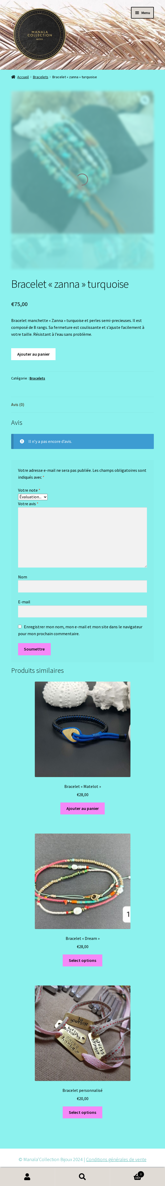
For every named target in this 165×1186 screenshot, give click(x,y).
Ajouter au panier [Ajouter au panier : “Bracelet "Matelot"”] (82, 808)
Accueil (23, 77)
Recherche (82, 1177)
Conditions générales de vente (116, 1159)
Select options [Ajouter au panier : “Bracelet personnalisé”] (82, 1112)
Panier (127, 1173)
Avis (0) (17, 404)
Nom (22, 576)
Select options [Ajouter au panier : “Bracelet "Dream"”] (82, 960)
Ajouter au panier (33, 354)
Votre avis (28, 503)
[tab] (82, 405)
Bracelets (40, 77)
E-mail (24, 601)
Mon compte (27, 1177)
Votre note (29, 490)
